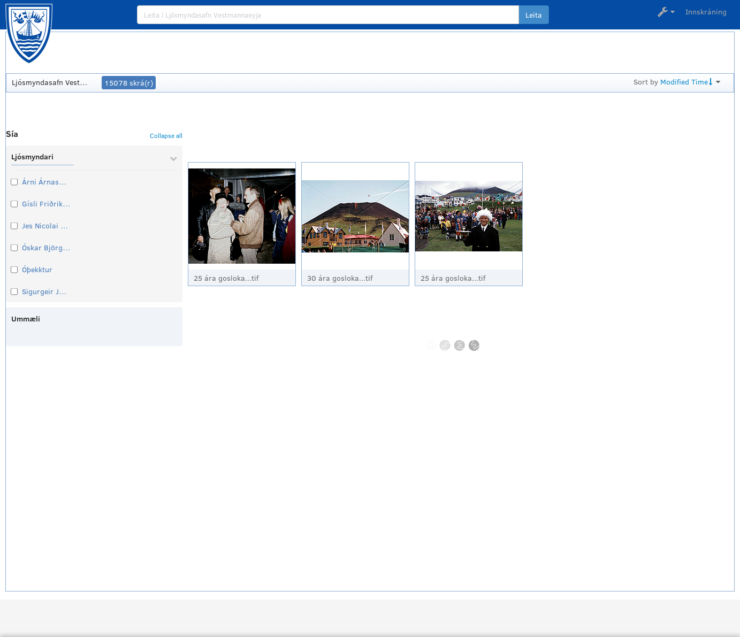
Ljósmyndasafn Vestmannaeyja (52, 82)
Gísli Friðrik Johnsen (46, 203)
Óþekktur (37, 269)
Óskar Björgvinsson (46, 247)
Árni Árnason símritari (46, 181)
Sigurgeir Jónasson (46, 291)
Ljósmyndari (32, 156)
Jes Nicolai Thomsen (46, 225)
